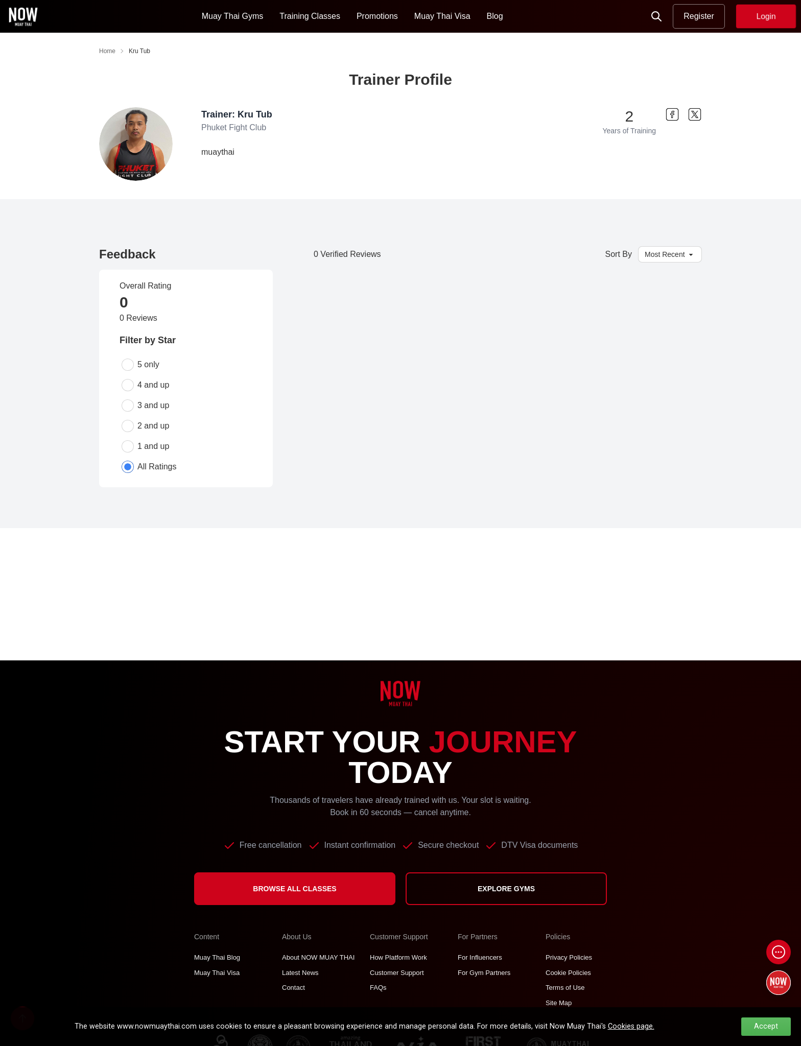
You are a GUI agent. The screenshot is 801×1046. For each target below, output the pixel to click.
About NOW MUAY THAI (318, 957)
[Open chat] (778, 952)
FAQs (378, 987)
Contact (293, 987)
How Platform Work (398, 957)
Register (699, 16)
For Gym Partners (484, 973)
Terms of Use (565, 987)
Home (107, 51)
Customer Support (397, 973)
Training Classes (309, 16)
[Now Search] (656, 16)
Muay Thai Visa (442, 16)
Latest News (300, 973)
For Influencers (480, 957)
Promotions (377, 16)
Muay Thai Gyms (233, 16)
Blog (495, 16)
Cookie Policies (568, 973)
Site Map (559, 1003)
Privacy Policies (569, 957)
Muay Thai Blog (217, 957)
